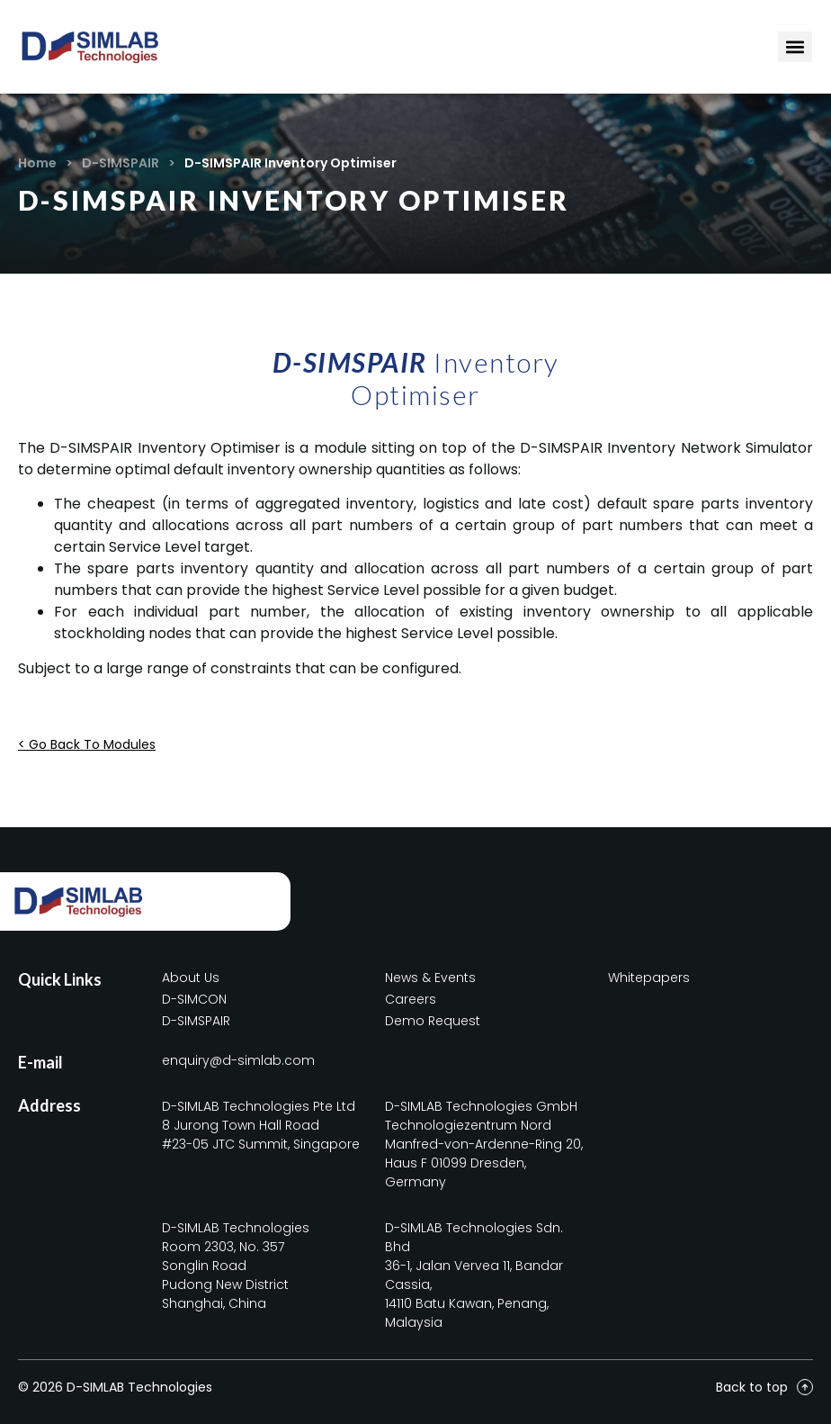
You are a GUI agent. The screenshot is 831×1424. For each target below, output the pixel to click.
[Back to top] (805, 1387)
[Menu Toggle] (795, 47)
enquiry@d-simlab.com (238, 1060)
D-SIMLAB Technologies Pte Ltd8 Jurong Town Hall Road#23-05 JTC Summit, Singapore (261, 1125)
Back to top (752, 1387)
